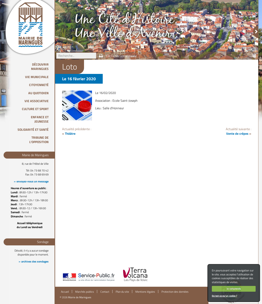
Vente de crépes (237, 133)
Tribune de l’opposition (39, 139)
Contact (104, 292)
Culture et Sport (35, 108)
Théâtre (70, 133)
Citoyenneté (39, 84)
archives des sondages (35, 261)
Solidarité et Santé (33, 129)
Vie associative (36, 101)
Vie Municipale (37, 77)
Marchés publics (84, 292)
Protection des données (175, 292)
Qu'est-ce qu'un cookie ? (224, 296)
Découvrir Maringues (40, 66)
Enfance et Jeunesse (40, 119)
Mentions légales (145, 292)
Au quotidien (38, 93)
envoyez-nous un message (33, 181)
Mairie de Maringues (79, 297)
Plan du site (122, 292)
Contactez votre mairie (121, 55)
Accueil (65, 292)
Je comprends (234, 288)
